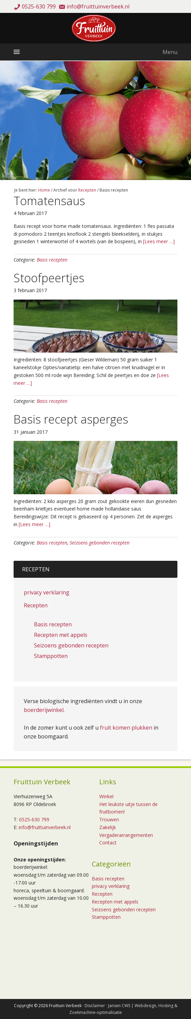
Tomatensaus (49, 201)
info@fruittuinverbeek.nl (98, 6)
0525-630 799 (39, 6)
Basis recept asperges (71, 419)
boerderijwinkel (44, 710)
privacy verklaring (46, 592)
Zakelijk (107, 827)
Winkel (106, 796)
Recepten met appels (60, 635)
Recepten (36, 605)
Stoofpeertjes (49, 278)
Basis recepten (52, 259)
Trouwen (109, 819)
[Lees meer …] (158, 241)
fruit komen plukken (126, 727)
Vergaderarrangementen (126, 835)
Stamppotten (51, 656)
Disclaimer (95, 1005)
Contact (108, 842)
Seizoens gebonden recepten (99, 542)
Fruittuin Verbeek (95, 28)
